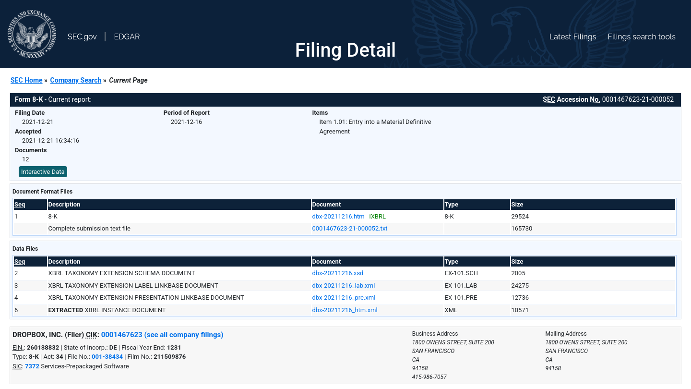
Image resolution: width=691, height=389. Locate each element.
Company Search (76, 80)
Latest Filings (572, 36)
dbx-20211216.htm (338, 216)
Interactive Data (43, 171)
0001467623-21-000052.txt (350, 228)
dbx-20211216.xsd (338, 273)
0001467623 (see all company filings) (162, 334)
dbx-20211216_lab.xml (343, 285)
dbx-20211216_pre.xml (344, 297)
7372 (32, 366)
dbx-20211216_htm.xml (345, 310)
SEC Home (27, 80)
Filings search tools (642, 36)
